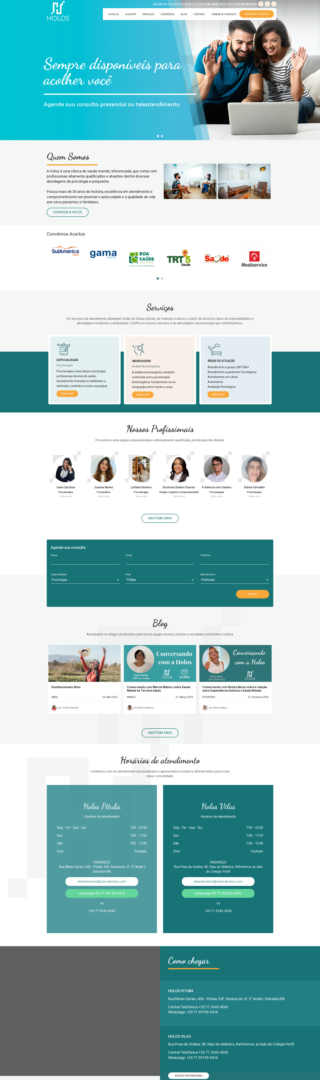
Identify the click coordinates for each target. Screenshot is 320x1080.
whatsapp (102, 893)
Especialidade (59, 574)
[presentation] (82, 594)
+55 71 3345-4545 (102, 911)
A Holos (114, 14)
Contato (199, 14)
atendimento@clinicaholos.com (102, 881)
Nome (54, 555)
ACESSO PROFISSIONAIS (188, 1075)
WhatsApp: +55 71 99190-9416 (193, 1012)
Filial (128, 574)
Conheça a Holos (67, 212)
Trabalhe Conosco (223, 14)
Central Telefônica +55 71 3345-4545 (198, 1007)
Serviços (148, 14)
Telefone (205, 555)
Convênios (167, 14)
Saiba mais (67, 393)
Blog (184, 14)
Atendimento (207, 574)
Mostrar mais (160, 518)
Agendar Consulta (257, 14)
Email (129, 555)
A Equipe (130, 14)
